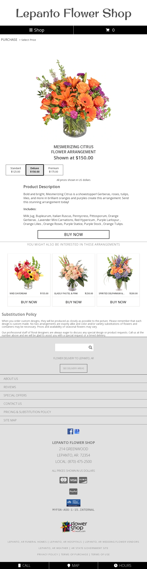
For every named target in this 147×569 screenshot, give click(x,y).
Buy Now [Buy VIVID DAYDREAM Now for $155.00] (29, 302)
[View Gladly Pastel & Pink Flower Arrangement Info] (73, 273)
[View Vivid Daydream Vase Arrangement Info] (29, 273)
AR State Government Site (89, 548)
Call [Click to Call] (24, 565)
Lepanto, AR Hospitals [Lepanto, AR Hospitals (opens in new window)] (66, 541)
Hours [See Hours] (122, 565)
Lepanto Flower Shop (74, 12)
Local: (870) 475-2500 (73, 461)
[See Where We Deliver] (73, 368)
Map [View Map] (73, 565)
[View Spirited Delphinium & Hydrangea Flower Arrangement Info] (118, 273)
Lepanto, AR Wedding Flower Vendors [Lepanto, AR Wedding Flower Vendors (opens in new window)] (112, 541)
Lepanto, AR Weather (53, 548)
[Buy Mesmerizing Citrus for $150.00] (73, 234)
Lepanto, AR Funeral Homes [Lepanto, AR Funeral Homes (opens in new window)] (27, 541)
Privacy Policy (47, 554)
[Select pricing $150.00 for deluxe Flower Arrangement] (34, 170)
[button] (73, 503)
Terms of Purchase (74, 554)
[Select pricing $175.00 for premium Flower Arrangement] (53, 170)
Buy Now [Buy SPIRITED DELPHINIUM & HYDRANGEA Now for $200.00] (118, 302)
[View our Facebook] (70, 433)
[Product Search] (74, 347)
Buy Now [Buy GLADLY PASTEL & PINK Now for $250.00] (73, 302)
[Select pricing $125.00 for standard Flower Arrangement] (15, 170)
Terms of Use (100, 554)
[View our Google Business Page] (77, 433)
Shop (36, 30)
